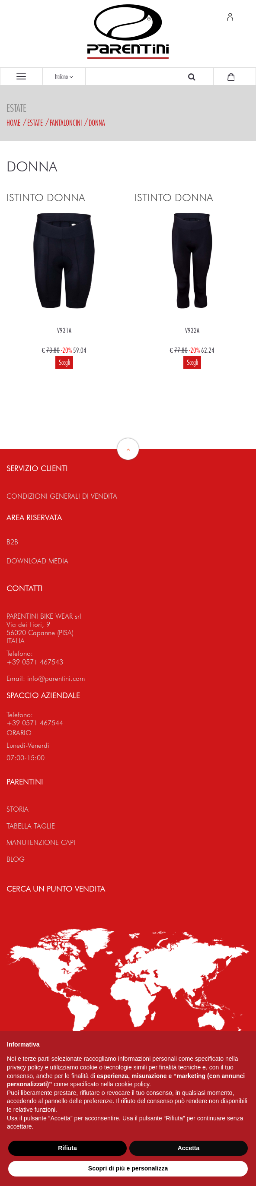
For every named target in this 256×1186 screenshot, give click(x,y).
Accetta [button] (189, 1148)
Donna (97, 122)
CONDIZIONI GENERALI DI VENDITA (61, 496)
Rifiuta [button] (67, 1148)
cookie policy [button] (132, 1084)
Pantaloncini (66, 122)
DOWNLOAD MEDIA (37, 561)
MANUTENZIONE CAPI (40, 842)
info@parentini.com (56, 678)
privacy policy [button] (25, 1067)
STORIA (17, 809)
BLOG (15, 859)
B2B (12, 542)
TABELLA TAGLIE (30, 826)
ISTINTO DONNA (45, 197)
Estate (35, 122)
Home (13, 122)
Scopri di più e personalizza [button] (128, 1168)
